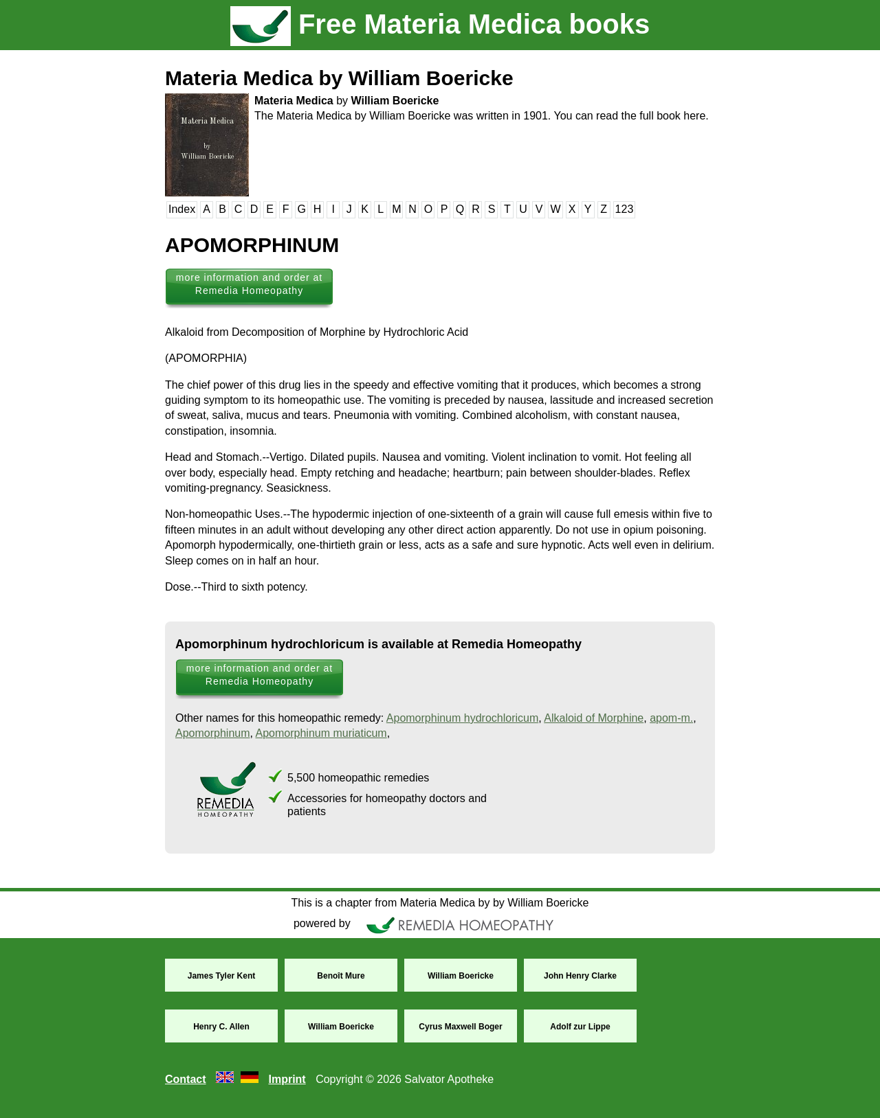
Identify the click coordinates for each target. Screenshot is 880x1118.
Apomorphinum (212, 733)
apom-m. (671, 718)
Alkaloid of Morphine (594, 718)
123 (624, 209)
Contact (185, 1079)
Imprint (286, 1079)
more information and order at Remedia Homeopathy (249, 284)
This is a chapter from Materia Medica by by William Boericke (439, 903)
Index (181, 209)
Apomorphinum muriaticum (321, 733)
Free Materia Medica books (440, 24)
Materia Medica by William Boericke (339, 78)
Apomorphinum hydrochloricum (462, 718)
